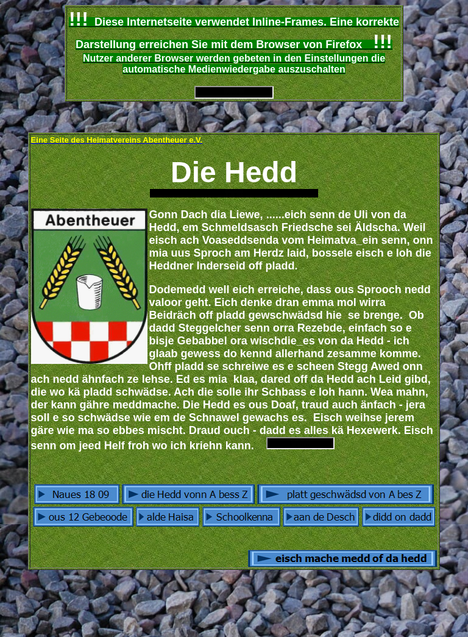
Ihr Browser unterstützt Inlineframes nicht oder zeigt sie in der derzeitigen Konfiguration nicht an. (234, 92)
